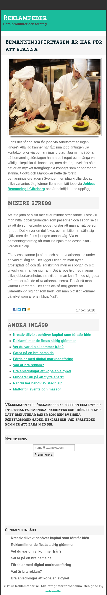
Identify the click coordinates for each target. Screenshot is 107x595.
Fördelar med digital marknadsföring (43, 359)
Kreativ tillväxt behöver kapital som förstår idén (52, 335)
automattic (53, 591)
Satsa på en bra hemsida (33, 353)
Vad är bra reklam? (28, 365)
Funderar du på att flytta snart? (38, 377)
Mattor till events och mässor (37, 389)
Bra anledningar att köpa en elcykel (42, 371)
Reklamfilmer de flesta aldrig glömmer (44, 341)
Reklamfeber (25, 18)
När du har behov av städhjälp (38, 383)
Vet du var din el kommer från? (38, 347)
